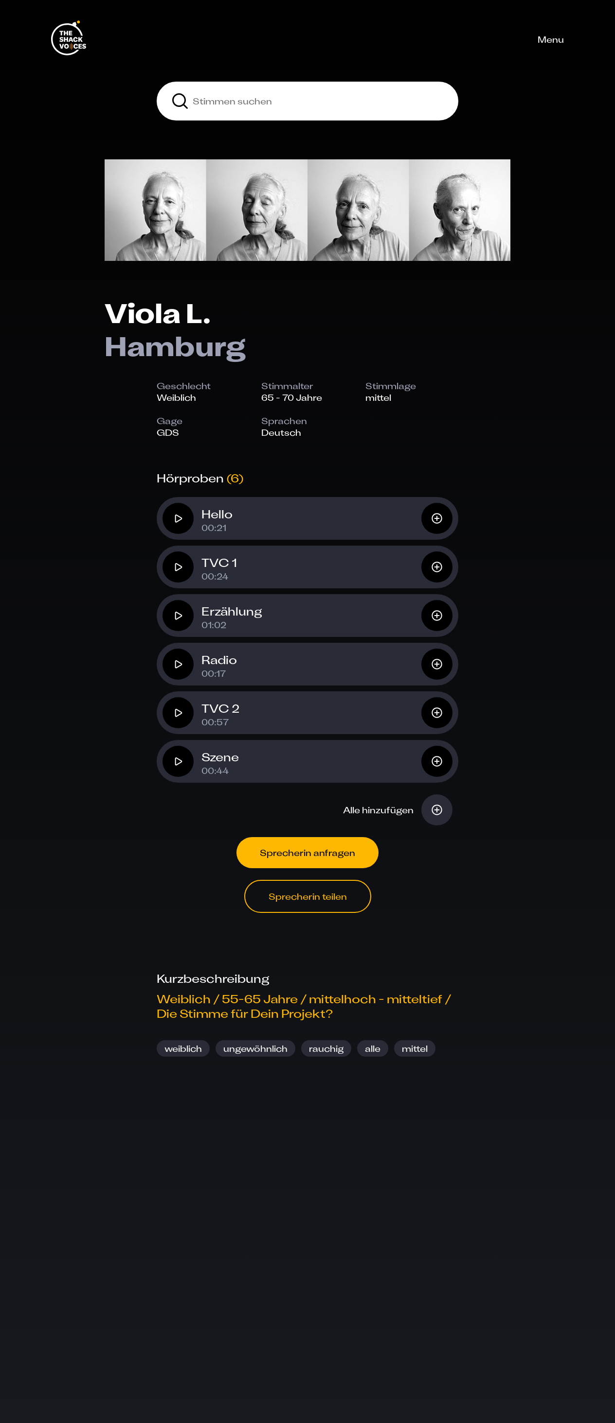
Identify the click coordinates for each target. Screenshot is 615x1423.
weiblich (183, 1048)
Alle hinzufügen (378, 810)
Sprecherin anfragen (307, 852)
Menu (551, 39)
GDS (168, 432)
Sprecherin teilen (308, 896)
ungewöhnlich (255, 1048)
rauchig (326, 1048)
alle (372, 1048)
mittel (415, 1048)
